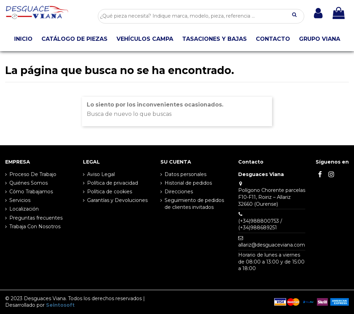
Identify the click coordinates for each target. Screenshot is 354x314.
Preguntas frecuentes (36, 218)
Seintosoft (60, 305)
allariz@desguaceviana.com (271, 245)
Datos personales (185, 174)
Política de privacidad (112, 183)
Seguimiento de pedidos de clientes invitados (194, 203)
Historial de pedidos (188, 183)
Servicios (19, 200)
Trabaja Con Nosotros (34, 226)
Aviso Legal (101, 174)
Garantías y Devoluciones (117, 200)
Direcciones (179, 191)
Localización (24, 209)
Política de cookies (109, 191)
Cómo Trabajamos (31, 191)
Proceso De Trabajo (32, 174)
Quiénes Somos (28, 183)
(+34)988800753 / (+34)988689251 (260, 224)
